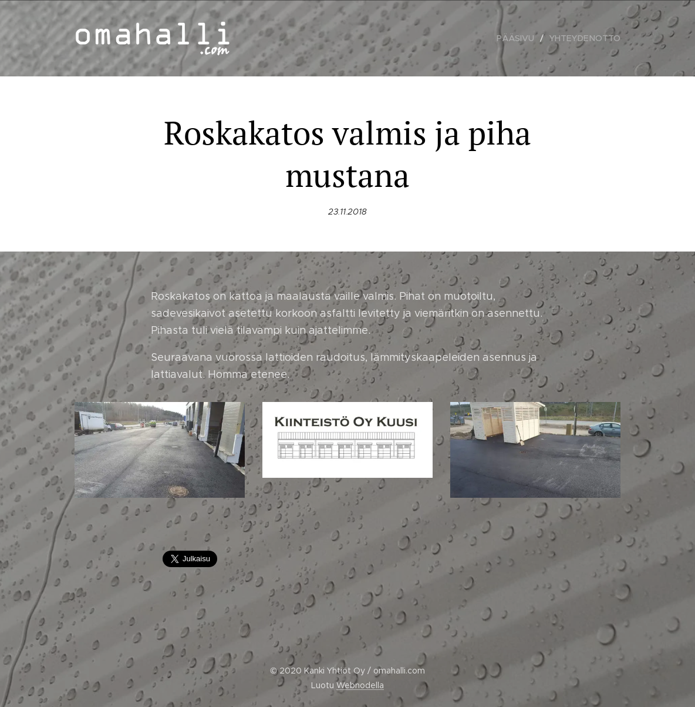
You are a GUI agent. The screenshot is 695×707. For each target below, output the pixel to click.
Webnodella (360, 685)
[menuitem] (521, 38)
